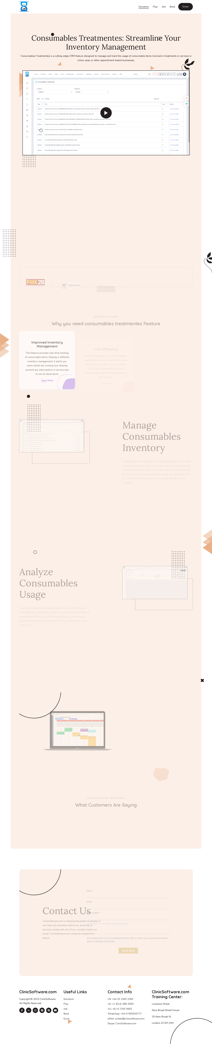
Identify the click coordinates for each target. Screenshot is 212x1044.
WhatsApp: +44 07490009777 (125, 1013)
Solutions (144, 6)
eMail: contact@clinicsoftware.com (126, 1018)
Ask (164, 6)
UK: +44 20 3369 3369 (120, 999)
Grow (186, 6)
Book (172, 6)
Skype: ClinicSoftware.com (122, 1023)
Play (155, 6)
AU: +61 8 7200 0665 (120, 1008)
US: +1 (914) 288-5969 (121, 1003)
